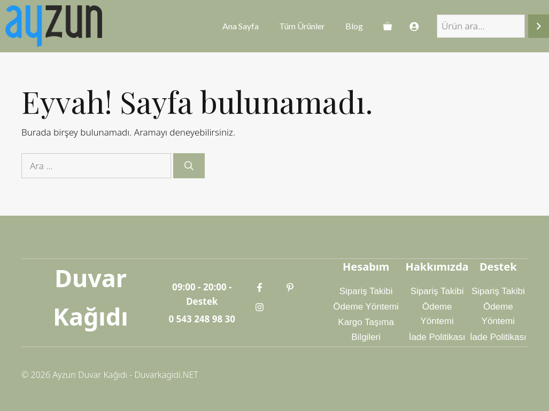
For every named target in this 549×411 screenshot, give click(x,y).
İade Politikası (437, 337)
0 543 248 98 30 (201, 319)
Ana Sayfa (240, 26)
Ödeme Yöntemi (366, 307)
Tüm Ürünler (302, 26)
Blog (354, 26)
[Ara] (538, 26)
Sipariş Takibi (366, 291)
